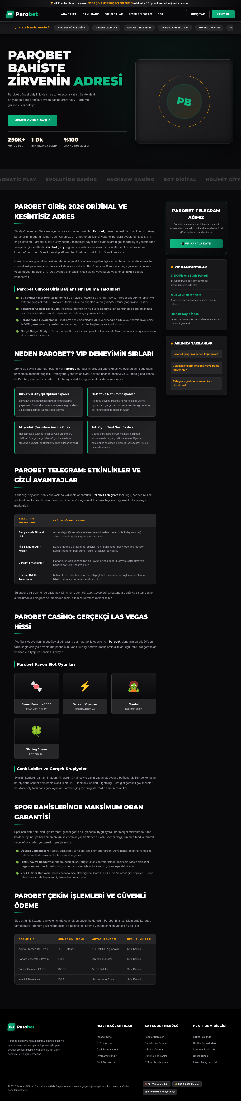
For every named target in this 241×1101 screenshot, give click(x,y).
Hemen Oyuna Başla (33, 120)
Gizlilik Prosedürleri (204, 1043)
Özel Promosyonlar (107, 1049)
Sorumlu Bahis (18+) (204, 1049)
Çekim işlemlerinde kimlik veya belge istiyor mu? (196, 367)
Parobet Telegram (139, 27)
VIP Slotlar (114, 14)
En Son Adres (104, 1043)
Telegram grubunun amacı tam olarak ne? (192, 383)
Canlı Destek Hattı (106, 1062)
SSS (160, 14)
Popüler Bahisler (154, 1036)
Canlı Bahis (91, 14)
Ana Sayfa (69, 14)
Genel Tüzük (200, 1056)
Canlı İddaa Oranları (156, 1043)
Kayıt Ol (223, 14)
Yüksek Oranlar (209, 27)
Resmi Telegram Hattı (205, 1062)
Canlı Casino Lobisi (156, 1056)
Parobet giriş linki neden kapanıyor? (195, 354)
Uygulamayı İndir (106, 1056)
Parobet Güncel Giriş (71, 27)
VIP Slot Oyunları (154, 1049)
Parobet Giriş (104, 1036)
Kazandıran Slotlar (175, 27)
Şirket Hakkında (202, 1036)
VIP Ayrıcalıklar (106, 27)
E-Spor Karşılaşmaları (157, 1062)
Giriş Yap (198, 14)
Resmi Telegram (140, 14)
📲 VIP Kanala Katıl (196, 243)
